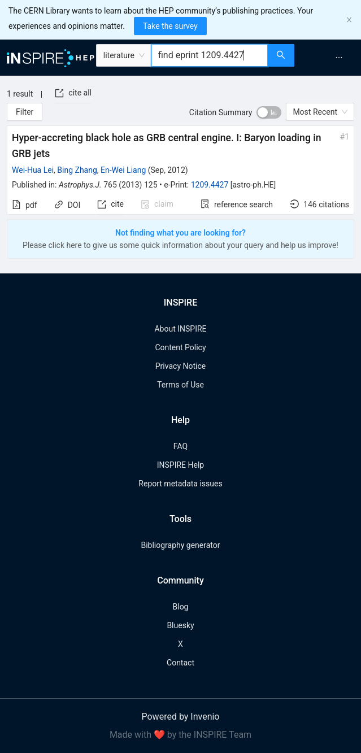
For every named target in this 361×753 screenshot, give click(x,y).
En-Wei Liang (123, 170)
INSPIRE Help (180, 464)
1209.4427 (210, 184)
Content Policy (180, 347)
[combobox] (209, 55)
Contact (180, 662)
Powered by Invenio (181, 716)
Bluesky (180, 625)
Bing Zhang (77, 170)
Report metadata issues (180, 483)
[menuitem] (339, 58)
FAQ (180, 446)
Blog (181, 606)
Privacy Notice (180, 366)
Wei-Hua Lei (33, 170)
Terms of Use (180, 384)
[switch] (268, 112)
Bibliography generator (180, 545)
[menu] (329, 58)
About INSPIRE (180, 328)
